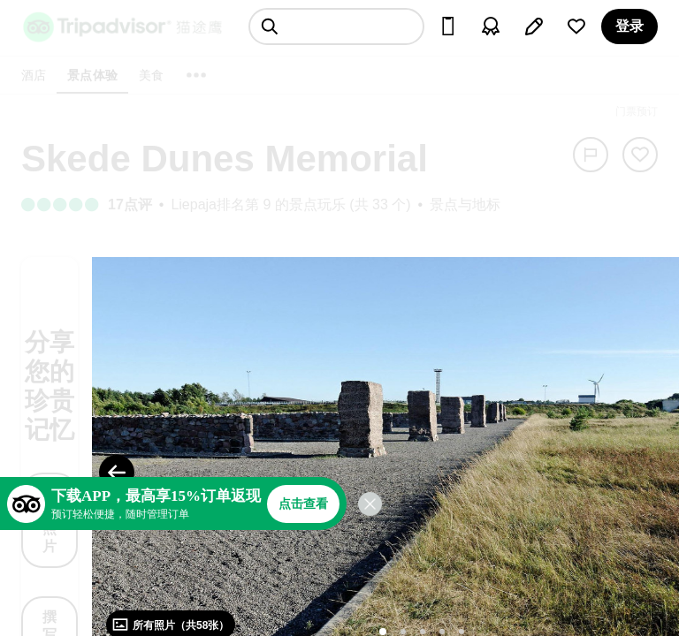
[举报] (590, 154)
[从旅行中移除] (640, 154)
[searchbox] (336, 26)
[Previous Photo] (116, 472)
